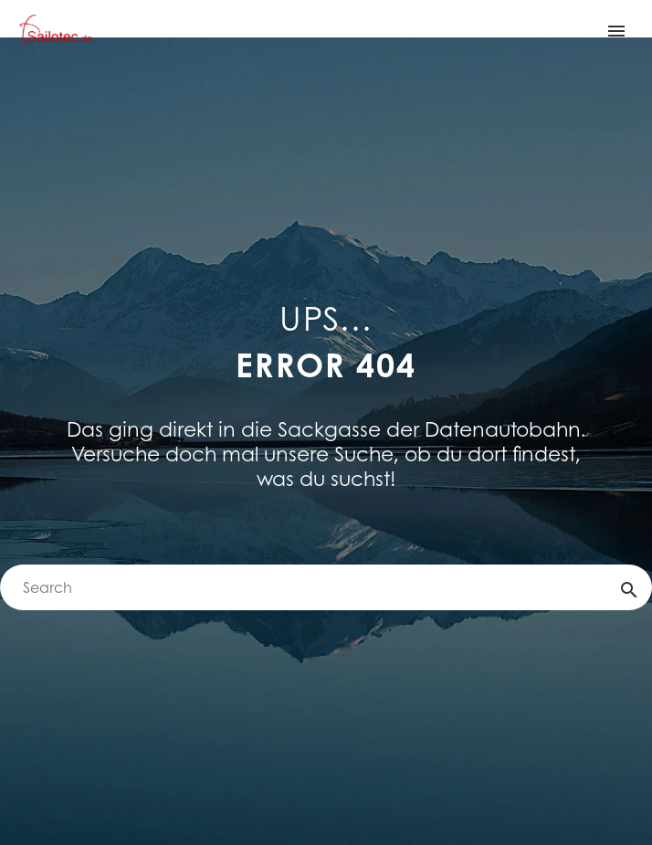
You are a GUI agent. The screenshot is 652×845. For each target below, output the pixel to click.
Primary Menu (616, 31)
